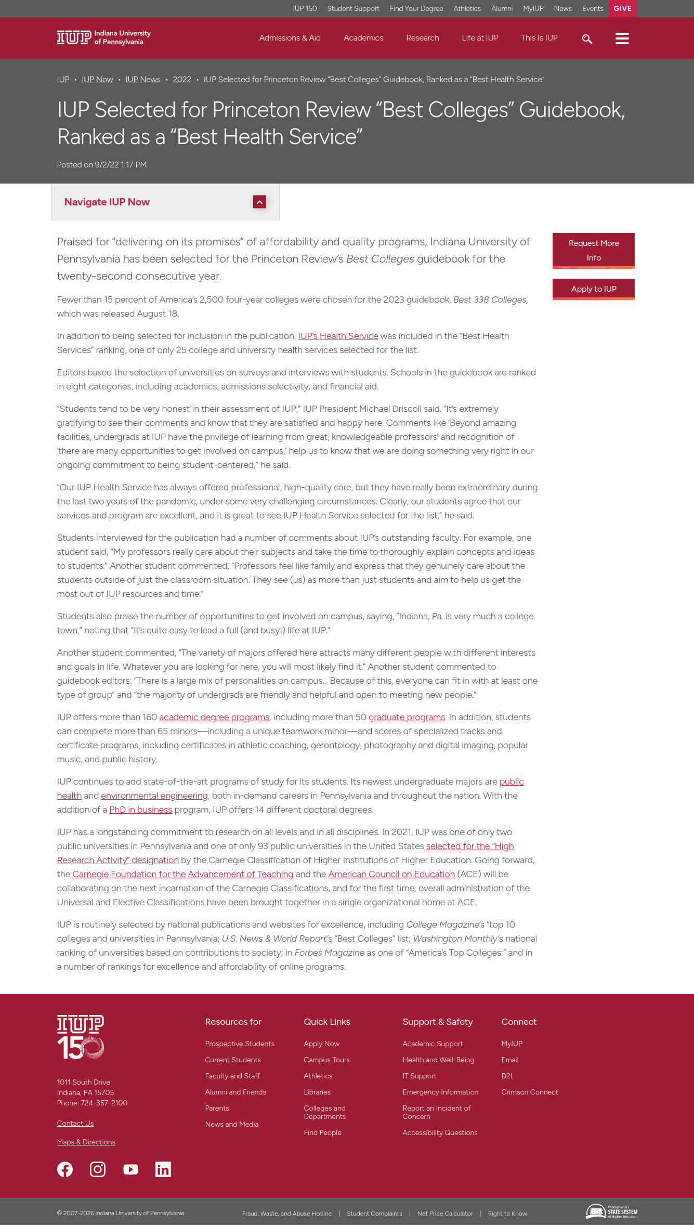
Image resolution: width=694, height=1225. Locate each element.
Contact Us (75, 1123)
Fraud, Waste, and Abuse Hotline (287, 1213)
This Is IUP (539, 38)
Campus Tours (327, 1059)
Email (510, 1059)
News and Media (232, 1124)
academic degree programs (215, 717)
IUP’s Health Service (338, 336)
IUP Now (97, 79)
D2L (508, 1076)
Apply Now (322, 1043)
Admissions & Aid (290, 38)
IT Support (420, 1076)
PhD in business (140, 809)
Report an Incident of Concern (437, 1112)
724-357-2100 (104, 1103)
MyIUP (512, 1043)
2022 (182, 79)
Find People (323, 1132)
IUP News (143, 79)
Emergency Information (441, 1092)
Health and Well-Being (439, 1059)
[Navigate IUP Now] (168, 202)
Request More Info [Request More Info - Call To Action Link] (594, 250)
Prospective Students (239, 1043)
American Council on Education (392, 874)
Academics (363, 38)
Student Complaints (374, 1213)
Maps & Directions (86, 1142)
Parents (217, 1108)
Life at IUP (480, 38)
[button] (622, 38)
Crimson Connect (530, 1092)
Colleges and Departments (325, 1112)
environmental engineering (154, 795)
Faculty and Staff (232, 1076)
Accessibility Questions (440, 1132)
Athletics (318, 1076)
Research (422, 38)
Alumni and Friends (236, 1092)
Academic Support (433, 1043)
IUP (63, 79)
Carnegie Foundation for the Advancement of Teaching (182, 874)
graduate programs (407, 717)
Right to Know (507, 1213)
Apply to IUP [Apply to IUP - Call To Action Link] (594, 289)
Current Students (233, 1059)
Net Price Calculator (445, 1213)
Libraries (317, 1092)
